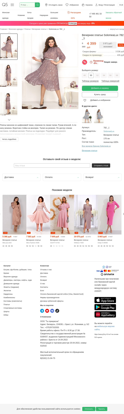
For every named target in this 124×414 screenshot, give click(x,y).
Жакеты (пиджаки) (11, 287)
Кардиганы (8, 294)
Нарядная (44, 15)
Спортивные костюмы (13, 308)
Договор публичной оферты (51, 301)
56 (110, 75)
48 (84, 75)
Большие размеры (54, 15)
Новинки (21, 15)
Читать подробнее (9, 139)
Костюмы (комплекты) (13, 301)
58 (117, 75)
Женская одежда (6, 15)
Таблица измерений (110, 81)
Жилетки (7, 290)
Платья (7, 304)
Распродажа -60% (74, 15)
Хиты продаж (30, 15)
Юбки (6, 315)
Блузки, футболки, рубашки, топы (18, 270)
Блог (42, 290)
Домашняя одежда (11, 283)
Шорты (6, 311)
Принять (101, 409)
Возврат (43, 280)
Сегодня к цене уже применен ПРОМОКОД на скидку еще (62, 23)
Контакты (44, 287)
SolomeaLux (109, 131)
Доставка (44, 273)
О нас (42, 283)
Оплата (43, 277)
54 (104, 75)
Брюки (6, 273)
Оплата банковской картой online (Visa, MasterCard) (61, 294)
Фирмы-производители (49, 297)
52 (97, 75)
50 (91, 75)
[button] (9, 32)
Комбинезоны (9, 297)
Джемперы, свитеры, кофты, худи (18, 280)
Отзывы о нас (46, 270)
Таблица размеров (90, 81)
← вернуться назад (116, 29)
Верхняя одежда (10, 277)
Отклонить (89, 409)
